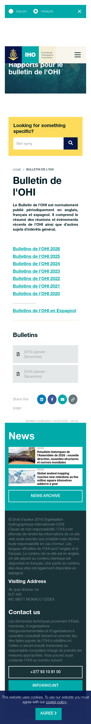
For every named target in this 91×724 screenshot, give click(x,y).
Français (47, 11)
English (21, 11)
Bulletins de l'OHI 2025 (36, 257)
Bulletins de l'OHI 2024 (36, 264)
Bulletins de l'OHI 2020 (36, 294)
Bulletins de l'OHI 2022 (36, 279)
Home (17, 169)
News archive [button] (45, 496)
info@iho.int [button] (45, 686)
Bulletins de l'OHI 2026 (36, 249)
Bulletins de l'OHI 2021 (36, 286)
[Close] (79, 11)
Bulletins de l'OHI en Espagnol (44, 311)
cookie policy (56, 702)
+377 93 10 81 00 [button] (45, 672)
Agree (48, 713)
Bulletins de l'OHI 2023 (36, 272)
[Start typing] (38, 143)
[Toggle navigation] (78, 55)
